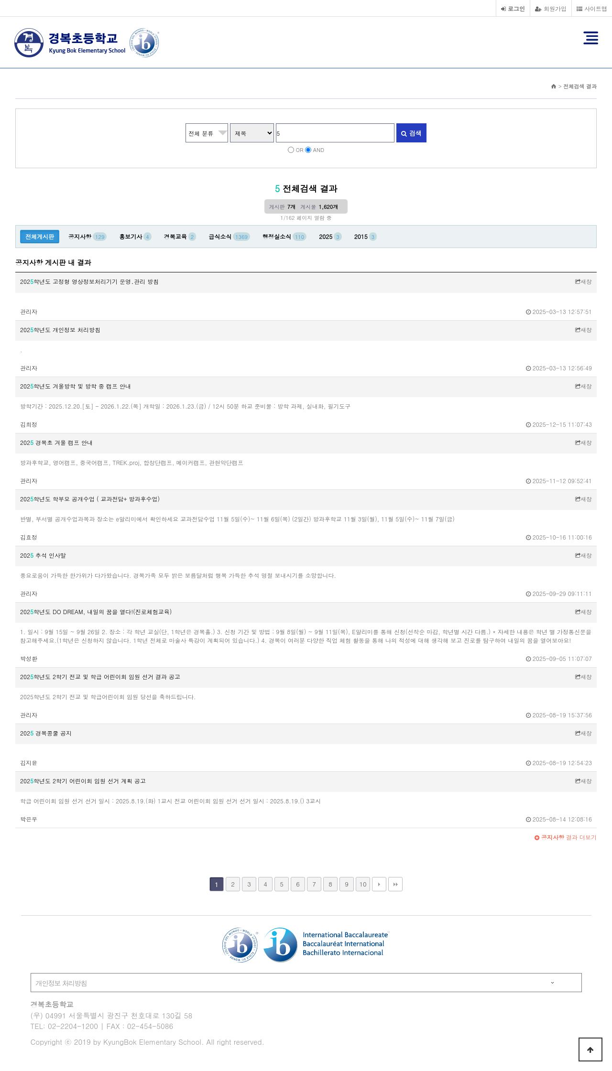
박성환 (28, 658)
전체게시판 (39, 236)
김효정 (28, 537)
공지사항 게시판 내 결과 (53, 262)
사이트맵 (592, 8)
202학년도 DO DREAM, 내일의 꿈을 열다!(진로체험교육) (96, 611)
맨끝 (395, 884)
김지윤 (28, 762)
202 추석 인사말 (43, 555)
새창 (583, 281)
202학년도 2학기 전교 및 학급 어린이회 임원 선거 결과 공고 (100, 676)
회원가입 (551, 8)
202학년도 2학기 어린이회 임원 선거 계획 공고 (83, 781)
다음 (379, 884)
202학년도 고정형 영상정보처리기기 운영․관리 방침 (89, 281)
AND (318, 149)
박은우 (28, 819)
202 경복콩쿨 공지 (46, 733)
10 (362, 883)
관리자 (28, 311)
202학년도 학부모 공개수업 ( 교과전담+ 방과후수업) (90, 499)
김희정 (28, 424)
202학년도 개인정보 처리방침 (60, 329)
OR (300, 149)
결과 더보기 (566, 837)
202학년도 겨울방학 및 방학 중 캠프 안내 (75, 386)
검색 (411, 133)
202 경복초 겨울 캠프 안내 (56, 442)
